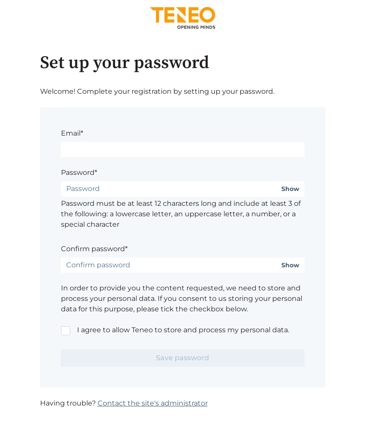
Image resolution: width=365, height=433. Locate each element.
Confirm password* (94, 249)
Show (290, 189)
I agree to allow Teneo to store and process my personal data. (183, 330)
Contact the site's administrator (153, 403)
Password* (79, 172)
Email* (72, 133)
